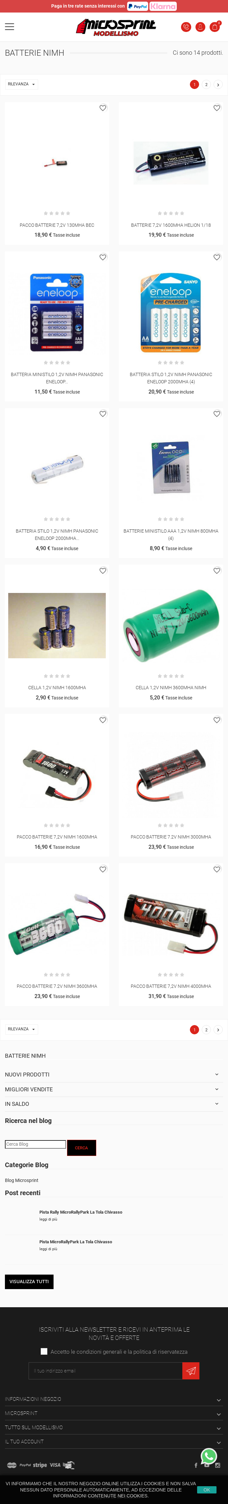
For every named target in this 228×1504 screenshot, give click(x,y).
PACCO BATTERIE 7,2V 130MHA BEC (57, 225)
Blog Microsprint (21, 1180)
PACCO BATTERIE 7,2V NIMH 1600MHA (57, 837)
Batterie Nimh (25, 1055)
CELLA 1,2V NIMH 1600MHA (57, 687)
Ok (206, 1489)
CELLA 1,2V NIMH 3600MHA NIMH (171, 687)
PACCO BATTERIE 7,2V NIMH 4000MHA (171, 986)
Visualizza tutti (29, 1281)
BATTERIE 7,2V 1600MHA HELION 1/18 (171, 225)
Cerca (81, 1147)
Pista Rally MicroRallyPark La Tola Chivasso (80, 1212)
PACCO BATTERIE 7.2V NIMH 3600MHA (57, 986)
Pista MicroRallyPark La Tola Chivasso (75, 1241)
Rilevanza (23, 84)
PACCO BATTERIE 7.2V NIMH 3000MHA (171, 837)
